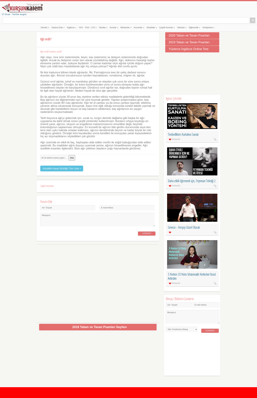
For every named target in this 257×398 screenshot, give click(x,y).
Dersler (45, 27)
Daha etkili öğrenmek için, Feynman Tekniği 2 (191, 181)
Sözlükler (152, 27)
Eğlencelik (194, 27)
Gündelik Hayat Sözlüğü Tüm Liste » (61, 168)
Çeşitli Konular (167, 27)
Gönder (146, 233)
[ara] (49, 20)
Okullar (103, 27)
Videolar (182, 27)
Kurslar (114, 27)
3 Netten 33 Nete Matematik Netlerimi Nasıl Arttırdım (192, 276)
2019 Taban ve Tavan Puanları (189, 42)
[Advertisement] (98, 282)
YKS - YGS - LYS (88, 27)
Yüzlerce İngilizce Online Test (188, 49)
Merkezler (126, 27)
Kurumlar (139, 27)
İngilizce (71, 27)
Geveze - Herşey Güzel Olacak (184, 227)
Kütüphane (208, 27)
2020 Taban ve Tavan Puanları (189, 35)
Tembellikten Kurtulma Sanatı (183, 134)
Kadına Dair (58, 27)
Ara (72, 157)
